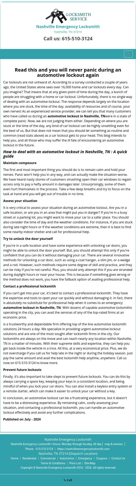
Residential (29, 458)
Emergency (85, 458)
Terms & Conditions (53, 463)
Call (68, 480)
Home (14, 458)
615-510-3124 (77, 38)
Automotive (67, 458)
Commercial (47, 458)
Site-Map (89, 463)
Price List (75, 463)
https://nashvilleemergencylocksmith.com (83, 449)
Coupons (101, 458)
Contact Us (118, 458)
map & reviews (113, 444)
